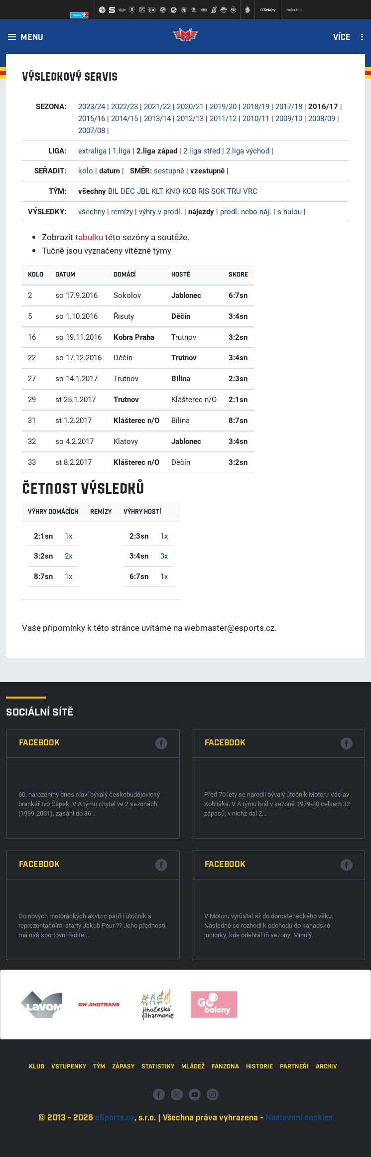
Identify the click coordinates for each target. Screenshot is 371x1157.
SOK (218, 191)
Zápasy (123, 1126)
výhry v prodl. (160, 211)
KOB (189, 191)
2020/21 (190, 106)
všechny (91, 211)
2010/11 (256, 118)
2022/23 (124, 106)
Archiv (326, 1126)
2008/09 (321, 118)
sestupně (169, 170)
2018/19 (256, 106)
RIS (203, 191)
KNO (172, 191)
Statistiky (157, 1126)
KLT (157, 191)
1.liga (121, 150)
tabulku (89, 237)
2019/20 (223, 106)
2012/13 (190, 118)
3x (164, 556)
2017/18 (288, 106)
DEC (128, 191)
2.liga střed (201, 150)
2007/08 (91, 130)
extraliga (92, 150)
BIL (113, 191)
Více (342, 38)
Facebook (39, 902)
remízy (122, 211)
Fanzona (225, 1126)
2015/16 (91, 118)
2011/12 (223, 118)
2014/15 (124, 118)
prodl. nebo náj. (245, 211)
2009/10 (288, 118)
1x (68, 536)
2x (68, 556)
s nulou (289, 211)
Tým (99, 1126)
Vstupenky (68, 1126)
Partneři (294, 1126)
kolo (85, 170)
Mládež (193, 1126)
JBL (143, 191)
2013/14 (157, 118)
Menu (31, 38)
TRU (234, 191)
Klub (36, 1126)
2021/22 (157, 106)
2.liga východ (247, 150)
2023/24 (91, 106)
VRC (250, 191)
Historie (259, 1126)
